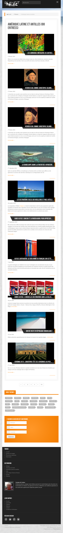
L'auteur (8, 507)
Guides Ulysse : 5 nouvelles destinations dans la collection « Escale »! (33, 297)
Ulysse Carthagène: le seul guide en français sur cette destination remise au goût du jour (33, 259)
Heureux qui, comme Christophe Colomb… (38, 88)
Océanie (8, 476)
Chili (49, 397)
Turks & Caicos (9, 410)
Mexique (34, 404)
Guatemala (53, 401)
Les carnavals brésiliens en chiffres (40, 53)
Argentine (8, 397)
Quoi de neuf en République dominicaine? (39, 331)
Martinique (24, 404)
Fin (41, 384)
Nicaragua (42, 404)
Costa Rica (8, 401)
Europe (7, 474)
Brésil (42, 397)
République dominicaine (19, 407)
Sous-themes (10, 392)
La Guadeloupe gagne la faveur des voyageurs (37, 165)
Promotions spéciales (11, 455)
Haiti (7, 404)
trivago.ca (22, 206)
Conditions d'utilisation (11, 509)
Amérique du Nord (10, 467)
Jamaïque (15, 404)
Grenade (24, 401)
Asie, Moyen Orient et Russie (13, 472)
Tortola (40, 407)
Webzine (8, 506)
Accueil (9, 14)
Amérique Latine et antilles (12, 469)
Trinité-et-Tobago (50, 407)
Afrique (8, 466)
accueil (7, 452)
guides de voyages (10, 453)
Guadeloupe (43, 401)
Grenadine (33, 401)
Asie (7, 471)
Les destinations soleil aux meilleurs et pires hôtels (34, 200)
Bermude (34, 397)
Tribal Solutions (57, 529)
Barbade (26, 397)
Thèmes (16, 14)
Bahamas (17, 397)
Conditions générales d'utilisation (12, 527)
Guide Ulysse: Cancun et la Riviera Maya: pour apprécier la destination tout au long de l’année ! (33, 218)
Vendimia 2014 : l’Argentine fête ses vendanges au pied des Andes (33, 362)
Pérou (7, 407)
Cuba (17, 401)
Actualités (8, 502)
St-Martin (31, 407)
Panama (51, 404)
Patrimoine (8, 457)
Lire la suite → (11, 63)
